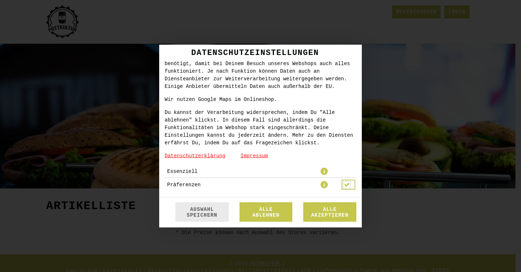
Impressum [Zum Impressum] (254, 156)
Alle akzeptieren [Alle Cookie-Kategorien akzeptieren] (329, 212)
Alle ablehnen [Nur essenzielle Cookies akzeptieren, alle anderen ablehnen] (265, 212)
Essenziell (182, 171)
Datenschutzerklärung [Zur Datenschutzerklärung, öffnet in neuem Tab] (195, 156)
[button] (324, 171)
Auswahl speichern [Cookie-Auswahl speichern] (202, 212)
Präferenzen (183, 185)
